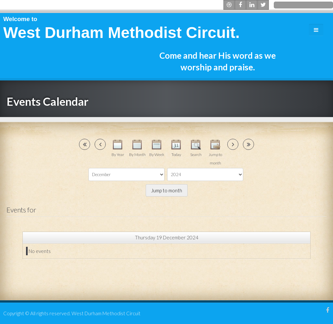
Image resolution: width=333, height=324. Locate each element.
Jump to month (166, 190)
